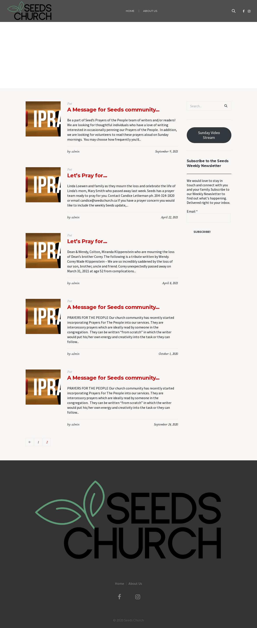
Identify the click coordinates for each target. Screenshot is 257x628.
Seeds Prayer (134, 79)
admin (75, 151)
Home (118, 79)
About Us (135, 583)
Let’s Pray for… (87, 175)
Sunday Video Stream (209, 135)
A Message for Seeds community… (113, 109)
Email (192, 211)
